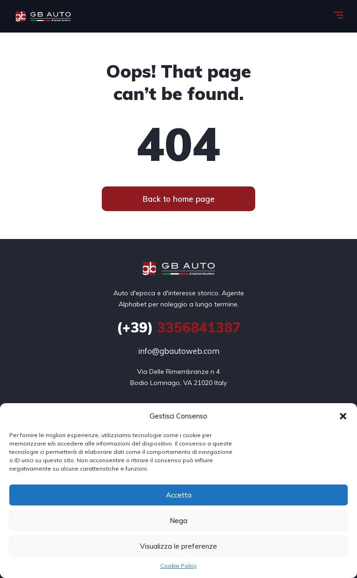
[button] (343, 416)
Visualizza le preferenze (178, 546)
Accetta (179, 495)
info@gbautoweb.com (178, 351)
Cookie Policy (178, 565)
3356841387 (179, 327)
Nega (178, 520)
